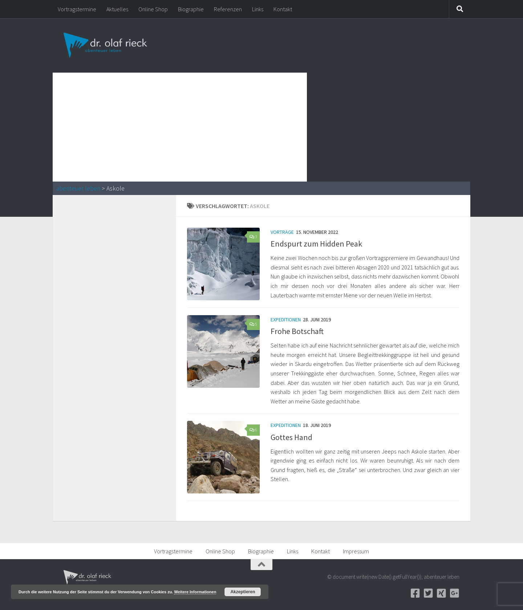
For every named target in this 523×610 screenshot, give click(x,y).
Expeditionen (286, 319)
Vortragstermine (77, 9)
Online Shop (153, 9)
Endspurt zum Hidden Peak (316, 244)
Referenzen (228, 9)
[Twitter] (428, 593)
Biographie (191, 9)
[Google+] (454, 593)
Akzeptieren (242, 591)
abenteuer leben (78, 188)
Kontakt (282, 9)
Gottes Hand (291, 437)
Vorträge (282, 232)
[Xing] (441, 593)
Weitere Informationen (195, 592)
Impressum (356, 551)
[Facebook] (415, 593)
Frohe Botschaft (297, 331)
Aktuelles (117, 9)
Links (257, 9)
